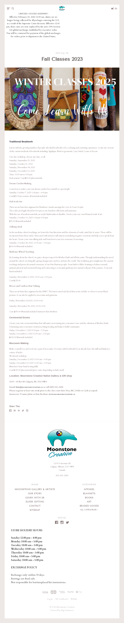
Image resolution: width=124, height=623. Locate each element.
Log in (50, 599)
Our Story (35, 493)
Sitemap (35, 510)
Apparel (89, 489)
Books (89, 498)
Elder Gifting (35, 502)
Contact (35, 506)
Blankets (89, 493)
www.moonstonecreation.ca (62, 394)
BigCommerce (67, 610)
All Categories (88, 510)
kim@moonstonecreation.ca (29, 387)
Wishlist (74, 599)
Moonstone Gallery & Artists (35, 489)
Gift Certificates (61, 599)
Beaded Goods (89, 506)
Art (89, 502)
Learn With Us (34, 498)
